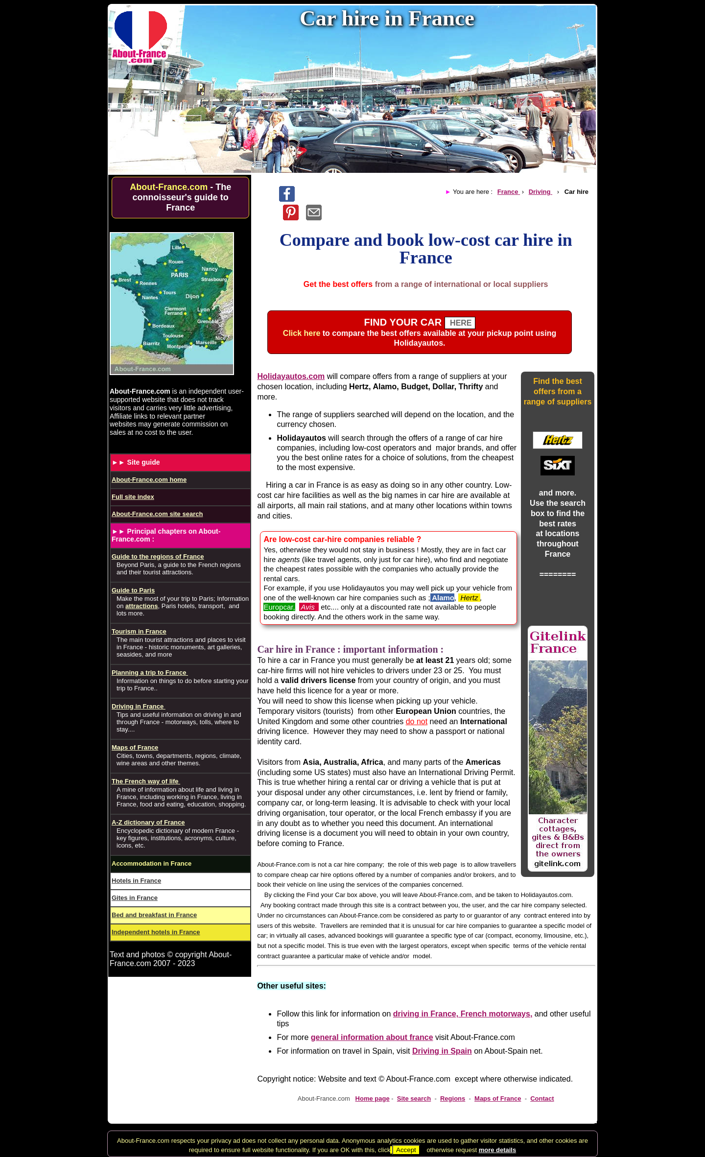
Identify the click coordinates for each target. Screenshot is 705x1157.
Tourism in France (139, 631)
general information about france (372, 1037)
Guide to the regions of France (158, 556)
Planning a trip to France (150, 672)
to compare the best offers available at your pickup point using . (419, 333)
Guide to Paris (133, 590)
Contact (542, 1098)
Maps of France (497, 1098)
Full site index (133, 496)
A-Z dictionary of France (148, 822)
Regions (452, 1098)
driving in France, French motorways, (463, 1014)
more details (498, 1150)
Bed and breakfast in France (154, 915)
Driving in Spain (442, 1051)
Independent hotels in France (156, 932)
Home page (372, 1098)
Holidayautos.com (291, 376)
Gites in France (135, 897)
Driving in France (138, 706)
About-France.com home (149, 479)
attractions (141, 606)
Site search (414, 1098)
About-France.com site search (157, 514)
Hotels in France (136, 880)
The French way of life (146, 781)
